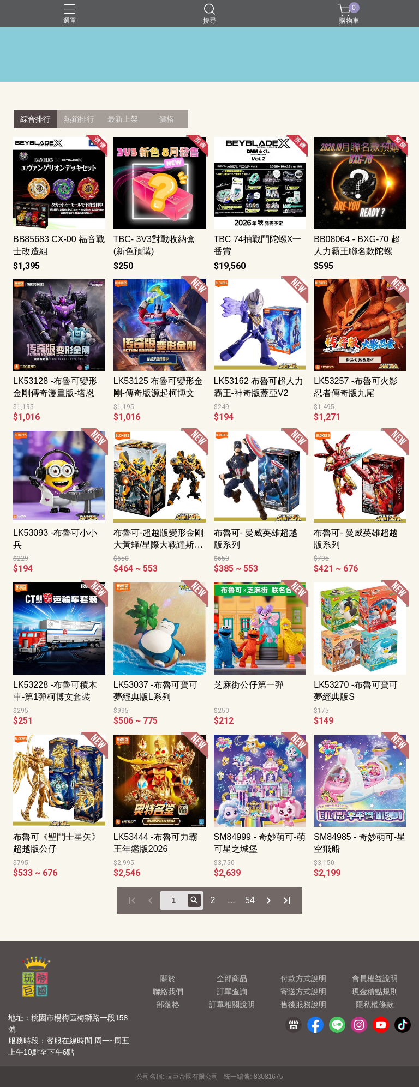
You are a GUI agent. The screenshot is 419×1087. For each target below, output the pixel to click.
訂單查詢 (232, 991)
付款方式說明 (303, 978)
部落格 (168, 1004)
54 (250, 900)
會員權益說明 (375, 978)
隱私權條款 (375, 1004)
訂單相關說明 (232, 1004)
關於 (168, 978)
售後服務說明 (303, 1004)
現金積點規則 (375, 991)
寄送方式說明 (303, 991)
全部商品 (232, 978)
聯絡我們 (168, 991)
